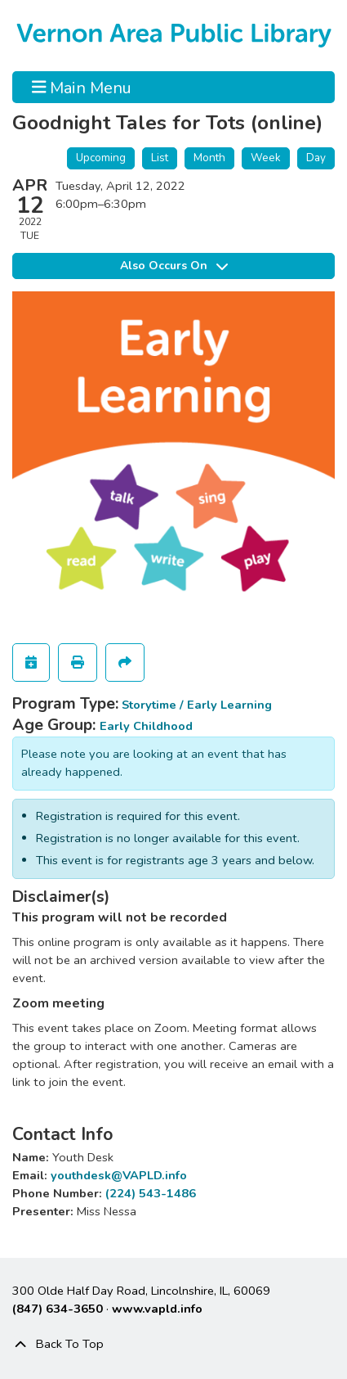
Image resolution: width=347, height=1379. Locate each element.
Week (266, 157)
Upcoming (101, 157)
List (159, 157)
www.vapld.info (157, 1308)
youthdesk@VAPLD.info (119, 1175)
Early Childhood (146, 726)
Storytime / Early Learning (197, 704)
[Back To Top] (173, 1344)
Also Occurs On (174, 265)
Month (209, 157)
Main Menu (82, 86)
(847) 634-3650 (57, 1308)
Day (316, 157)
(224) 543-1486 (150, 1193)
